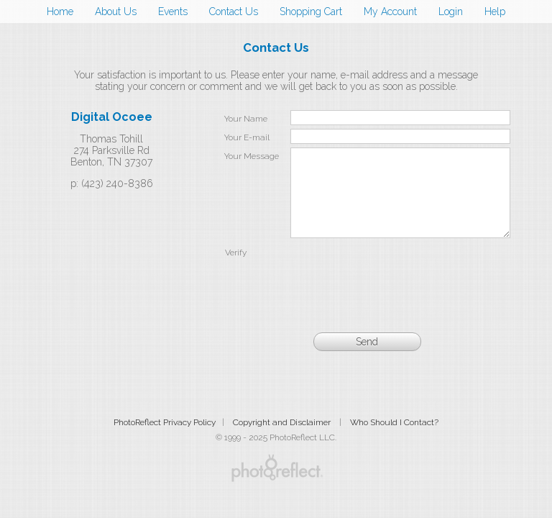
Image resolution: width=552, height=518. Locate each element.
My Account (390, 11)
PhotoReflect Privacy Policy (165, 440)
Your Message (251, 156)
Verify (236, 270)
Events (173, 11)
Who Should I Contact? (394, 440)
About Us (116, 11)
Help (494, 11)
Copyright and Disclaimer (283, 440)
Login (450, 11)
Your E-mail (247, 137)
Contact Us (233, 11)
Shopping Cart (311, 11)
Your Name (245, 119)
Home (60, 11)
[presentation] (400, 289)
